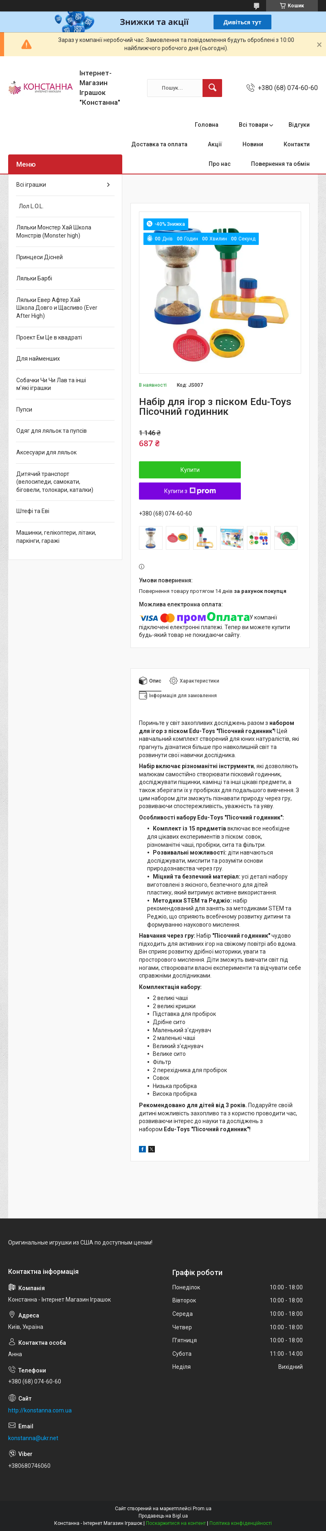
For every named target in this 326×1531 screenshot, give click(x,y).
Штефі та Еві (32, 511)
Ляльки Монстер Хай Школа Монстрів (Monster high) (53, 231)
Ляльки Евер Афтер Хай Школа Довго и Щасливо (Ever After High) (56, 308)
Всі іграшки (31, 184)
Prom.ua (202, 1508)
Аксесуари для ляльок (46, 452)
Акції (215, 144)
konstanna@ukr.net (33, 1438)
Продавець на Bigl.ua (163, 1516)
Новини (252, 144)
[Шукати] (212, 88)
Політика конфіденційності (240, 1523)
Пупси (24, 409)
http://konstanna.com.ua (40, 1410)
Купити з (190, 491)
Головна (206, 124)
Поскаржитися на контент (176, 1523)
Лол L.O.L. (30, 206)
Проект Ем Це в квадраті (49, 337)
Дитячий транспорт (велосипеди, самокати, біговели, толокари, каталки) (54, 482)
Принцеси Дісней (39, 257)
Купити (190, 470)
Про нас (220, 164)
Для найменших (38, 358)
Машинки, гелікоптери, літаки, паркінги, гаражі (56, 536)
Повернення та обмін (280, 164)
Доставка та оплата (159, 144)
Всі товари (253, 124)
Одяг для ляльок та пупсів (51, 430)
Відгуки (299, 124)
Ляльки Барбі (34, 278)
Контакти (297, 144)
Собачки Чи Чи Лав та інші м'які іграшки (51, 384)
